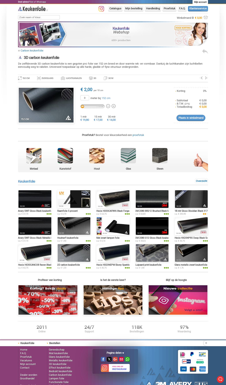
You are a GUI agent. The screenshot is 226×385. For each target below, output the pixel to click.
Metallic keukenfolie (60, 360)
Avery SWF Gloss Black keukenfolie (36, 211)
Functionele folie (59, 382)
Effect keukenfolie (59, 367)
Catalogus (115, 8)
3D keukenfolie (57, 364)
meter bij (100, 98)
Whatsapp (41, 2)
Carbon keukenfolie (32, 50)
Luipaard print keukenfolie (148, 264)
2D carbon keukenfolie (68, 264)
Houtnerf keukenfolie (67, 238)
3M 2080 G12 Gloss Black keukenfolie (154, 238)
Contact (24, 367)
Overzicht (201, 181)
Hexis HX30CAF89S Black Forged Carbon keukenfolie (123, 211)
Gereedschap (56, 349)
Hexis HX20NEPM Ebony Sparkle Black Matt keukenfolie (125, 264)
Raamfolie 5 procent (67, 211)
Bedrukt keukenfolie (60, 371)
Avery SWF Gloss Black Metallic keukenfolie (40, 238)
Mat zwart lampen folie (107, 238)
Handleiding (153, 8)
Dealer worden (28, 374)
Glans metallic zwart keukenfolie (191, 264)
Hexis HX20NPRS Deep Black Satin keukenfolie (199, 238)
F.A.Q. (182, 8)
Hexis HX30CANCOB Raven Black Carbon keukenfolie (45, 264)
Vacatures (26, 360)
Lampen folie (56, 378)
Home (23, 349)
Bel (31, 2)
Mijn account (28, 364)
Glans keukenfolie (59, 356)
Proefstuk (169, 8)
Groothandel (27, 378)
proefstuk (138, 135)
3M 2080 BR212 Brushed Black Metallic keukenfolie (161, 211)
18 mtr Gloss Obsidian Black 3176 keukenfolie (198, 211)
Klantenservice (198, 8)
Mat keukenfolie (58, 353)
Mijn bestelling (133, 8)
